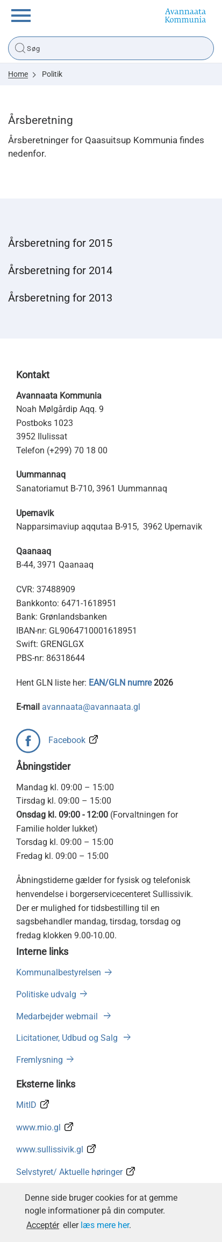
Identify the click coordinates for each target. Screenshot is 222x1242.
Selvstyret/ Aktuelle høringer (69, 1172)
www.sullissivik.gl (49, 1149)
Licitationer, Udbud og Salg (68, 1038)
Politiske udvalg (46, 994)
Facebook (66, 740)
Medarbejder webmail (58, 1016)
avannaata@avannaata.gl (91, 707)
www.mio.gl (38, 1127)
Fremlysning (39, 1060)
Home (18, 74)
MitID (26, 1105)
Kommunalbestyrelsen (58, 972)
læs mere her (105, 1225)
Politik (52, 74)
